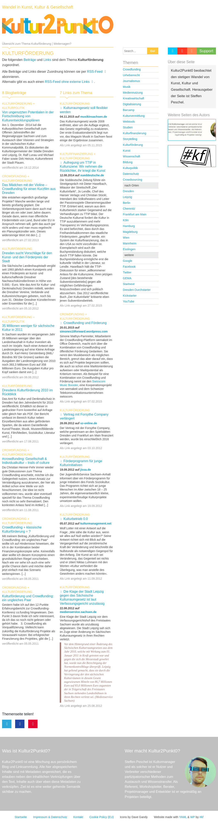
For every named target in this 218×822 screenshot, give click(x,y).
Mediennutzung (133, 92)
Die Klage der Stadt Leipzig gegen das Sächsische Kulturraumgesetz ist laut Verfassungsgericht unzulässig (82, 597)
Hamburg (129, 226)
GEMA (127, 278)
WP (192, 817)
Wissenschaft (131, 156)
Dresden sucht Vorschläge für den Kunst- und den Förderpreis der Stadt (27, 257)
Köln (126, 220)
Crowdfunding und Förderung (85, 323)
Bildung (128, 162)
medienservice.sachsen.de (78, 612)
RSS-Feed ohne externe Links (67, 81)
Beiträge (30, 60)
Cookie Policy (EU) (101, 817)
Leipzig (127, 197)
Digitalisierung (132, 104)
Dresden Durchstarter (137, 289)
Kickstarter (130, 295)
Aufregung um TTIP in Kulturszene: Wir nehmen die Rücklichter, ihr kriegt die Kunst (82, 166)
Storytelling (130, 139)
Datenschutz (131, 173)
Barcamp (128, 110)
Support (206, 51)
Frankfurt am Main (135, 214)
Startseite (21, 817)
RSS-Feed (95, 71)
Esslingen (129, 249)
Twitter (127, 272)
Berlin (126, 202)
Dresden (128, 191)
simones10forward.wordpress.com (84, 331)
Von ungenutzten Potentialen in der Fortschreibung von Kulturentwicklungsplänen (28, 116)
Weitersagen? (62, 43)
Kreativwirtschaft (133, 98)
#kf (201, 817)
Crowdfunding (14, 176)
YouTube (128, 301)
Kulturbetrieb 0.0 (75, 519)
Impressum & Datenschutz (50, 817)
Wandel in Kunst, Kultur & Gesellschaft (37, 7)
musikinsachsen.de (93, 116)
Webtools (129, 121)
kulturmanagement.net (95, 523)
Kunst (126, 150)
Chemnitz (129, 208)
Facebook (129, 266)
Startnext (128, 284)
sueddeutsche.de (92, 175)
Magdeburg (130, 231)
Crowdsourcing (132, 179)
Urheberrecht (131, 75)
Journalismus (131, 81)
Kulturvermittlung (134, 115)
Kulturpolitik (13, 108)
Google (127, 260)
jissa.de (85, 469)
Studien (128, 127)
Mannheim (129, 243)
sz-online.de (88, 423)
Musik (127, 86)
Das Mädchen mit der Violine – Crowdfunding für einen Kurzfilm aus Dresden (29, 189)
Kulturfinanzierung (76, 154)
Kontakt (78, 817)
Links (47, 60)
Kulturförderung (17, 103)
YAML (183, 817)
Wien (126, 237)
